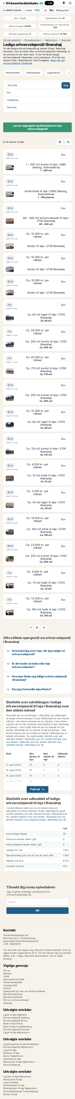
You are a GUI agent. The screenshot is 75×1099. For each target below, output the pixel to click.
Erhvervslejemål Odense (16, 1029)
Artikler (7, 988)
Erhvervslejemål (11, 40)
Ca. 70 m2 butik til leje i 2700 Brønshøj (46, 584)
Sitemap (7, 1003)
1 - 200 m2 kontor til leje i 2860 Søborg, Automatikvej (46, 166)
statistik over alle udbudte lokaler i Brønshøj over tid (34, 737)
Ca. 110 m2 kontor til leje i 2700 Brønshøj (46, 450)
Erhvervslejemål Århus (15, 1020)
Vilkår (6, 976)
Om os (6, 970)
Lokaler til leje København (17, 1076)
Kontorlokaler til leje (13, 1085)
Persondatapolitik (12, 982)
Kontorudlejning (11, 1064)
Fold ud (35, 789)
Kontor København (13, 1056)
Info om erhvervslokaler (16, 1000)
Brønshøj (66, 40)
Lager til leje (10, 1050)
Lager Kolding (10, 1082)
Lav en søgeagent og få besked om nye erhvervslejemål (37, 127)
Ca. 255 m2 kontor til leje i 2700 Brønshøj (46, 343)
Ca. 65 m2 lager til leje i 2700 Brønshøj (46, 316)
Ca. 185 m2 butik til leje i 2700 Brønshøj (46, 611)
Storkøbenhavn (32, 40)
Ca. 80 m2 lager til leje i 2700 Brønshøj (46, 423)
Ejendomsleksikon (13, 994)
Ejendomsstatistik (12, 997)
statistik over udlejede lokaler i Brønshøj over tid (34, 743)
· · (32, 10)
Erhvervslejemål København (18, 1047)
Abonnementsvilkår (13, 979)
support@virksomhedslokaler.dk (21, 941)
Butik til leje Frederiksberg (17, 1026)
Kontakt (7, 973)
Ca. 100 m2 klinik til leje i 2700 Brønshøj (46, 530)
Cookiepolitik (10, 985)
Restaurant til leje (12, 1079)
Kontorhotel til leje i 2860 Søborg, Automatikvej (46, 193)
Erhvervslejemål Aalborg (16, 1017)
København (51, 40)
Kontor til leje (10, 1094)
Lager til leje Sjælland (15, 1014)
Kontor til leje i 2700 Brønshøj (46, 246)
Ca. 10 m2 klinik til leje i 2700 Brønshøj (46, 477)
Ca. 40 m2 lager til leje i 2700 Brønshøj (46, 504)
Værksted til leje (12, 1058)
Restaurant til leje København (19, 1061)
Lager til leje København (16, 1032)
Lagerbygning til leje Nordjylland (21, 1044)
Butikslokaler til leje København (20, 1088)
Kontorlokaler (13, 72)
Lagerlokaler (53, 72)
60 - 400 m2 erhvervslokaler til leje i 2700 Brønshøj (46, 219)
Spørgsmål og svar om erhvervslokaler (24, 991)
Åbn (63, 154)
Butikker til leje (11, 1053)
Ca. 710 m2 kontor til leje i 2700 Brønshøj (46, 370)
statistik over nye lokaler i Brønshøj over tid (36, 740)
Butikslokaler (34, 72)
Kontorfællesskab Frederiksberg (20, 1091)
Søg (65, 85)
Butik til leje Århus (13, 1023)
